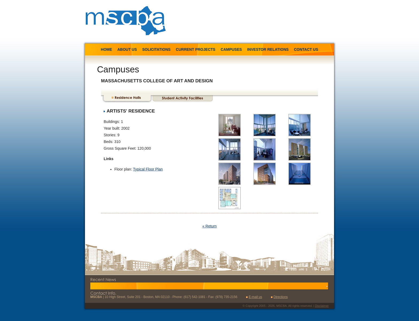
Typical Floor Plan (148, 169)
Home (106, 49)
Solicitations (157, 49)
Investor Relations (268, 49)
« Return (209, 226)
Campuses (231, 49)
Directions (280, 297)
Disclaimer (322, 305)
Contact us (306, 49)
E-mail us (255, 297)
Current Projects (195, 49)
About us (127, 49)
